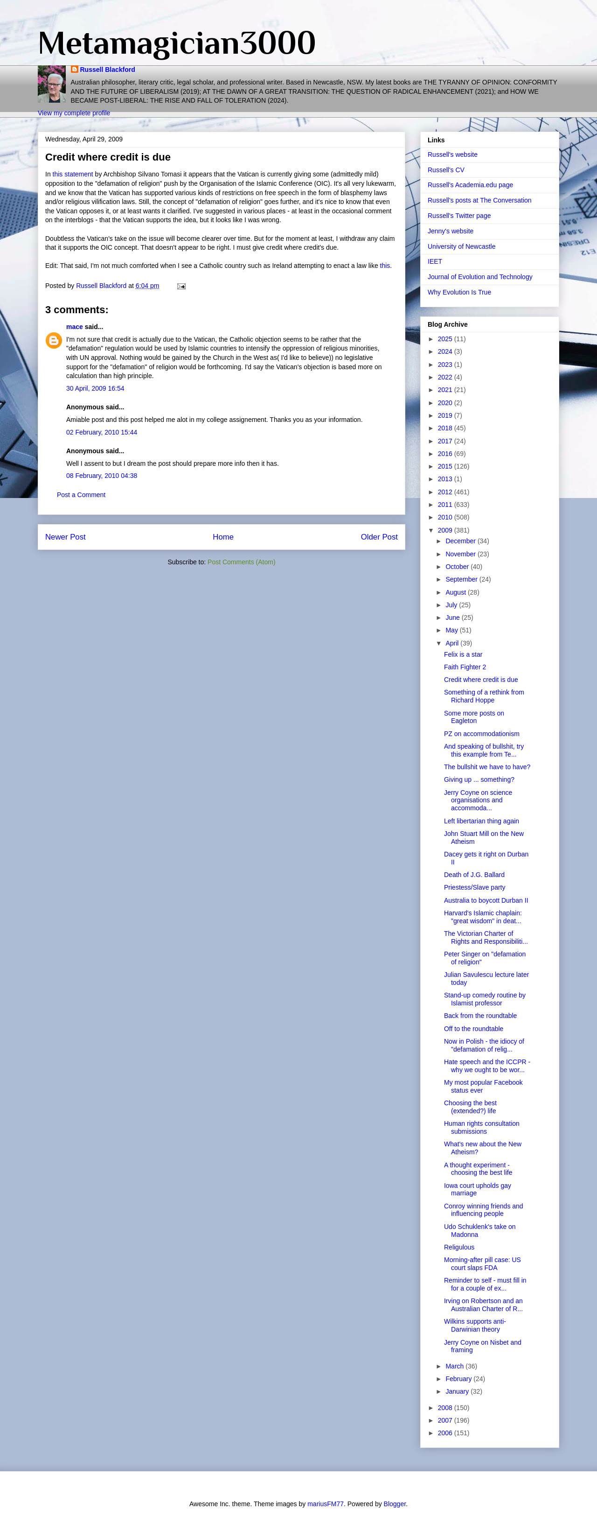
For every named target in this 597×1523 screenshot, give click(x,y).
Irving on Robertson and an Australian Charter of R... (483, 1304)
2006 (446, 1433)
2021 (446, 389)
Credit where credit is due (481, 679)
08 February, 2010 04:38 (101, 475)
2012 (446, 492)
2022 (446, 377)
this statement (73, 174)
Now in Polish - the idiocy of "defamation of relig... (484, 1045)
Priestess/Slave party (475, 887)
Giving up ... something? (479, 779)
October (458, 566)
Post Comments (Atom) (241, 562)
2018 (446, 428)
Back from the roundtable (480, 1015)
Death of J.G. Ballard (474, 874)
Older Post (379, 537)
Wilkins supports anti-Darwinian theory (475, 1325)
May (452, 630)
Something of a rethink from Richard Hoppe (484, 696)
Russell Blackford (107, 69)
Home (223, 537)
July (452, 605)
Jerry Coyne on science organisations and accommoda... (478, 800)
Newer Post (65, 537)
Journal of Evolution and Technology (480, 277)
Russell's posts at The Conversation (480, 200)
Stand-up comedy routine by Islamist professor (485, 999)
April (452, 643)
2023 (446, 364)
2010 (446, 517)
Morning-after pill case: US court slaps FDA (482, 1263)
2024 (446, 351)
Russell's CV (446, 170)
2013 (446, 479)
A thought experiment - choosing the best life (478, 1169)
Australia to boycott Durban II (486, 900)
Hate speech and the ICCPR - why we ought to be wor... (487, 1066)
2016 (446, 453)
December (461, 541)
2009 (446, 530)
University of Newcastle (462, 246)
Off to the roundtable (473, 1028)
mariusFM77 (325, 1504)
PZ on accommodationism (482, 733)
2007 (446, 1420)
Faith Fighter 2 (465, 667)
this (385, 265)
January (458, 1391)
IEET (435, 261)
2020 (446, 403)
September (462, 579)
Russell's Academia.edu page (470, 185)
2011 (446, 504)
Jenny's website (450, 231)
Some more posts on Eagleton (474, 717)
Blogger (395, 1504)
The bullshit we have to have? (487, 767)
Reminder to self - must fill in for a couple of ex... (485, 1284)
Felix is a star (463, 654)
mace (74, 326)
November (461, 554)
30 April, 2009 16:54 (95, 388)
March (455, 1366)
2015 (446, 466)
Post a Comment (81, 494)
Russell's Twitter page (459, 215)
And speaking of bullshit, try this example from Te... (484, 750)
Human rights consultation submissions (482, 1127)
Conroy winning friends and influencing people (483, 1210)
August (456, 592)
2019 (446, 415)
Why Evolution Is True (459, 292)
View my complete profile (74, 113)
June (453, 617)
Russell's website (453, 154)
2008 (446, 1407)
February (459, 1379)
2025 (446, 339)
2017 (446, 441)
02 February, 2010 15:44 (101, 432)
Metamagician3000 (177, 42)
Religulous (459, 1247)
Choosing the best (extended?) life (470, 1107)
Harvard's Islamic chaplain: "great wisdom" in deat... (483, 917)
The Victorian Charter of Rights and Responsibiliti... (486, 937)
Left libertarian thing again (481, 821)
